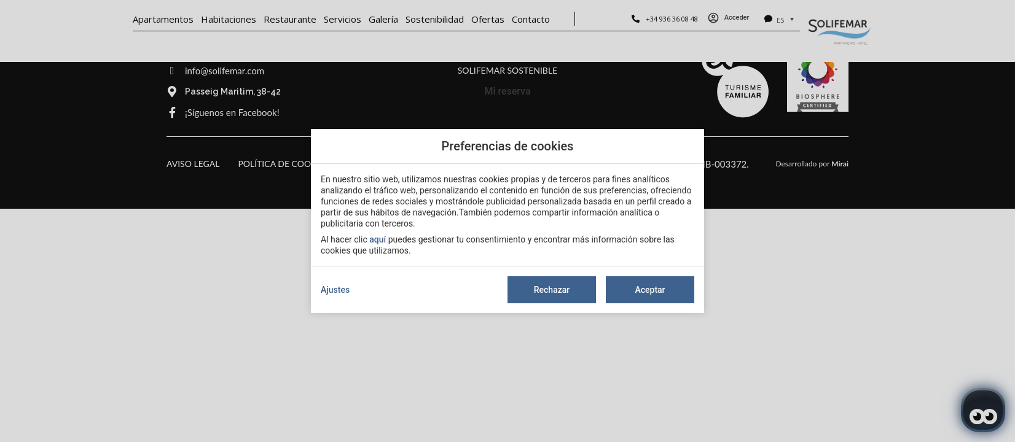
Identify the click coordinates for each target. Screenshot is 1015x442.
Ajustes (335, 290)
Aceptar (650, 290)
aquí (377, 239)
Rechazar (552, 290)
